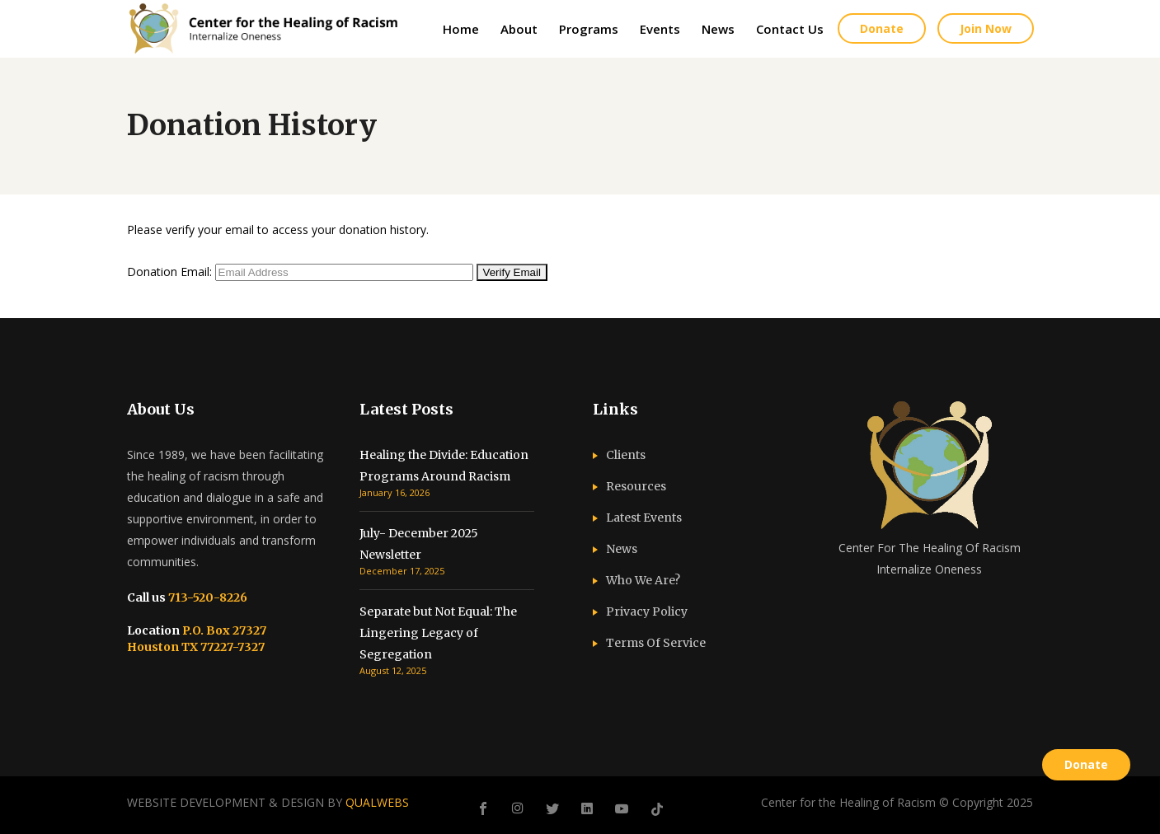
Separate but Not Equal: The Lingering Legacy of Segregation (438, 633)
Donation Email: (169, 271)
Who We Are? (643, 580)
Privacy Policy (647, 611)
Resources (636, 486)
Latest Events (644, 517)
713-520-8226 (206, 597)
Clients (626, 454)
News (621, 548)
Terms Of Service (656, 642)
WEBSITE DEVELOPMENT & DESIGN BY (268, 802)
